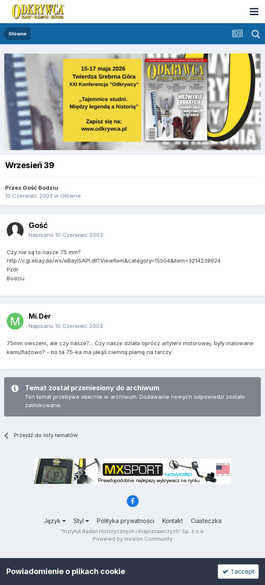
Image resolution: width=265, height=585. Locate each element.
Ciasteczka (206, 520)
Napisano (66, 234)
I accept (238, 571)
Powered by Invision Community (133, 539)
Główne (71, 195)
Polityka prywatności (125, 520)
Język (55, 520)
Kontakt (172, 520)
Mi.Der (40, 316)
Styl (81, 520)
